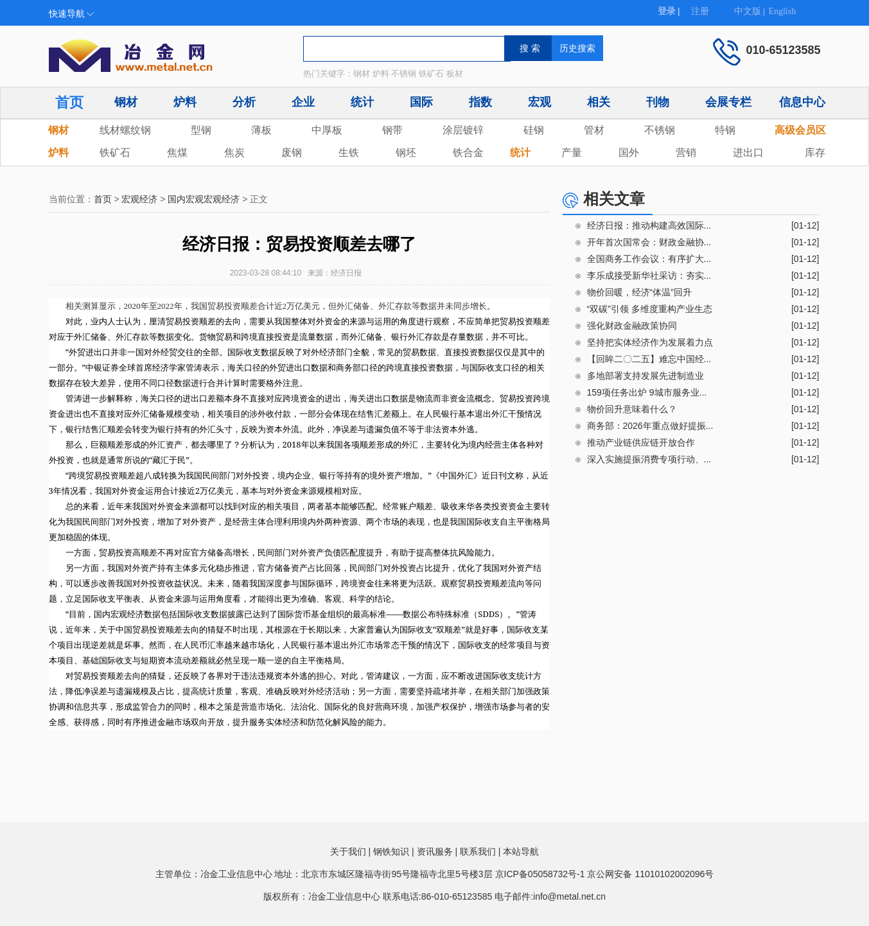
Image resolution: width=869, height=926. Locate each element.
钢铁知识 (391, 851)
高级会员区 (800, 130)
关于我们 (348, 851)
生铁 (348, 152)
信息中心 (802, 102)
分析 (244, 102)
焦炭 (234, 152)
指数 (480, 102)
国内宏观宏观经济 (204, 199)
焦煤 (177, 152)
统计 (362, 102)
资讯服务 (435, 851)
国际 (421, 102)
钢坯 (406, 152)
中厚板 (327, 130)
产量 (571, 152)
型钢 (201, 130)
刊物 (657, 102)
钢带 (392, 130)
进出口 (748, 152)
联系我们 (478, 851)
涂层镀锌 (463, 130)
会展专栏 (728, 102)
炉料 (185, 102)
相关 (598, 102)
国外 (629, 152)
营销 (686, 152)
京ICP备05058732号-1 (540, 874)
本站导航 (521, 851)
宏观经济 (139, 199)
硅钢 (533, 130)
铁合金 (468, 152)
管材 (594, 130)
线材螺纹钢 (125, 130)
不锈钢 (659, 130)
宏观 (539, 102)
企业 (303, 102)
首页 (69, 102)
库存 (815, 152)
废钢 (291, 152)
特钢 (725, 130)
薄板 (261, 130)
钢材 (125, 102)
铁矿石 (115, 152)
